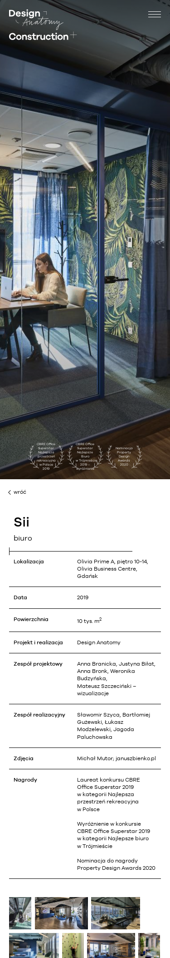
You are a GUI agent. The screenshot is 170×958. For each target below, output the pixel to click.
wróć (20, 492)
